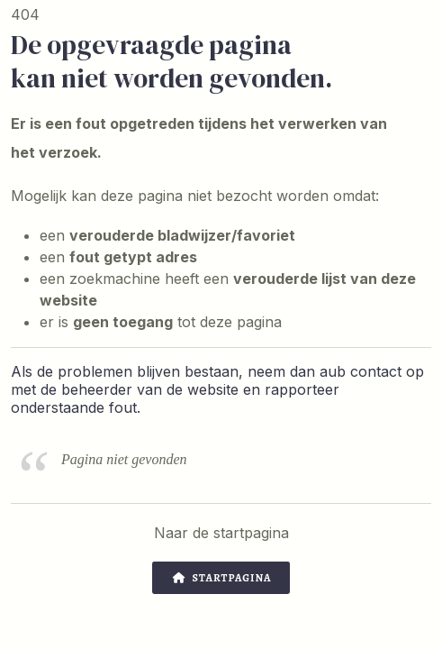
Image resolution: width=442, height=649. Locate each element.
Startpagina (222, 578)
